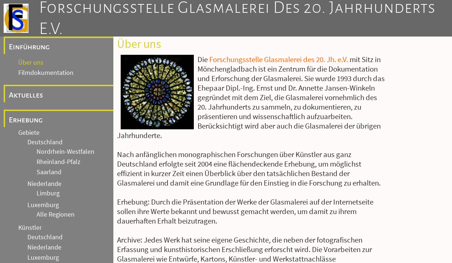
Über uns (31, 41)
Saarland (49, 151)
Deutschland (45, 121)
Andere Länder (47, 247)
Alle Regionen (56, 193)
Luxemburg (43, 184)
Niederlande (44, 163)
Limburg (48, 172)
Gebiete (28, 111)
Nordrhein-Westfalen (65, 130)
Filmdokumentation (46, 51)
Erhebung (26, 99)
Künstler (30, 206)
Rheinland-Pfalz (58, 141)
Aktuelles (26, 74)
